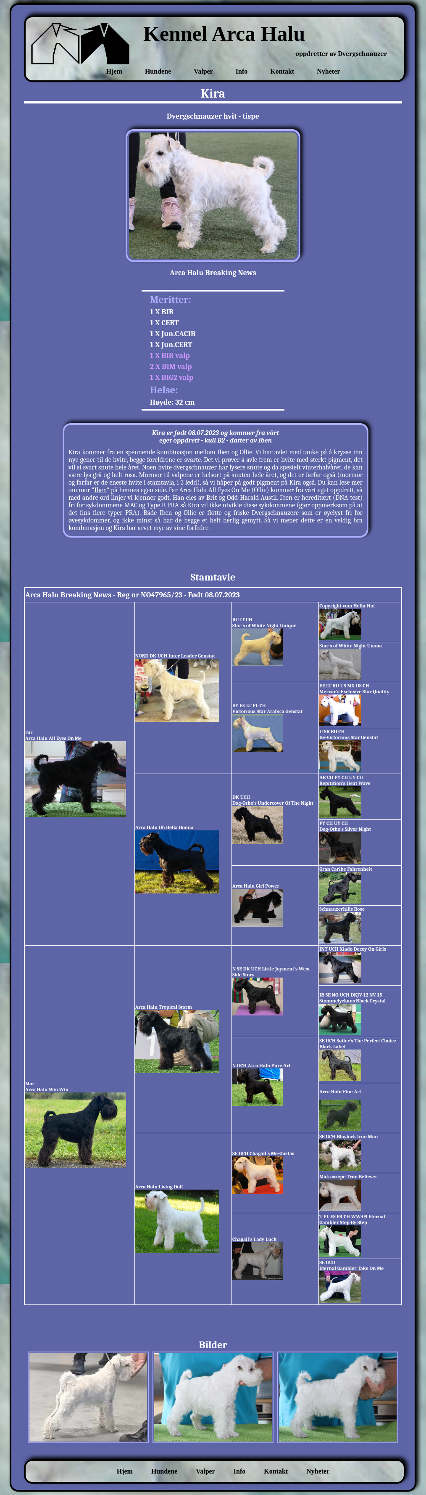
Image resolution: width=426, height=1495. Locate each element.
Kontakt (282, 71)
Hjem (114, 71)
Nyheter (328, 71)
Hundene (158, 71)
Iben (101, 490)
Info (241, 71)
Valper (203, 71)
